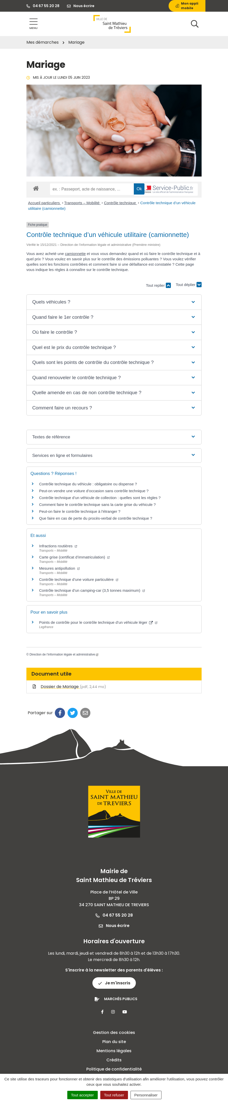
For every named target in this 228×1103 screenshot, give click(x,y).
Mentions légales (114, 1051)
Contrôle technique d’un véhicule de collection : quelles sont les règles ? (100, 497)
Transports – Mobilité (82, 203)
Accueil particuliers (44, 203)
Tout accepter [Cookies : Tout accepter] (82, 1095)
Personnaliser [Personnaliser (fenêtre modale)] (146, 1095)
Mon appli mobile (186, 5)
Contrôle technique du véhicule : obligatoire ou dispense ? (88, 484)
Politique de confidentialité (114, 1069)
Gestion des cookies (114, 1032)
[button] (114, 302)
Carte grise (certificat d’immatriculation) (74, 557)
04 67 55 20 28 (114, 915)
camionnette (75, 253)
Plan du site (114, 1042)
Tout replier (158, 285)
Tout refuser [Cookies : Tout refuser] (114, 1095)
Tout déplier (189, 283)
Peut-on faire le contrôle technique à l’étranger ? (79, 511)
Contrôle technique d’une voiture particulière (78, 579)
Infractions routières (58, 546)
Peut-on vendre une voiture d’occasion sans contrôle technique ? (94, 491)
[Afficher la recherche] (195, 24)
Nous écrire (114, 926)
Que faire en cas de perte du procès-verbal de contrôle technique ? (95, 518)
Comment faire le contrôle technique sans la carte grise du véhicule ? (97, 504)
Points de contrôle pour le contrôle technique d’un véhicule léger (98, 622)
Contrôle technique (120, 203)
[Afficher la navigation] (33, 24)
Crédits (114, 1060)
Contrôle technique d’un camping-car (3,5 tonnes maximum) (92, 590)
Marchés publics (120, 998)
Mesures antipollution (59, 568)
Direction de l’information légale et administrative (63, 654)
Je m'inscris (114, 983)
